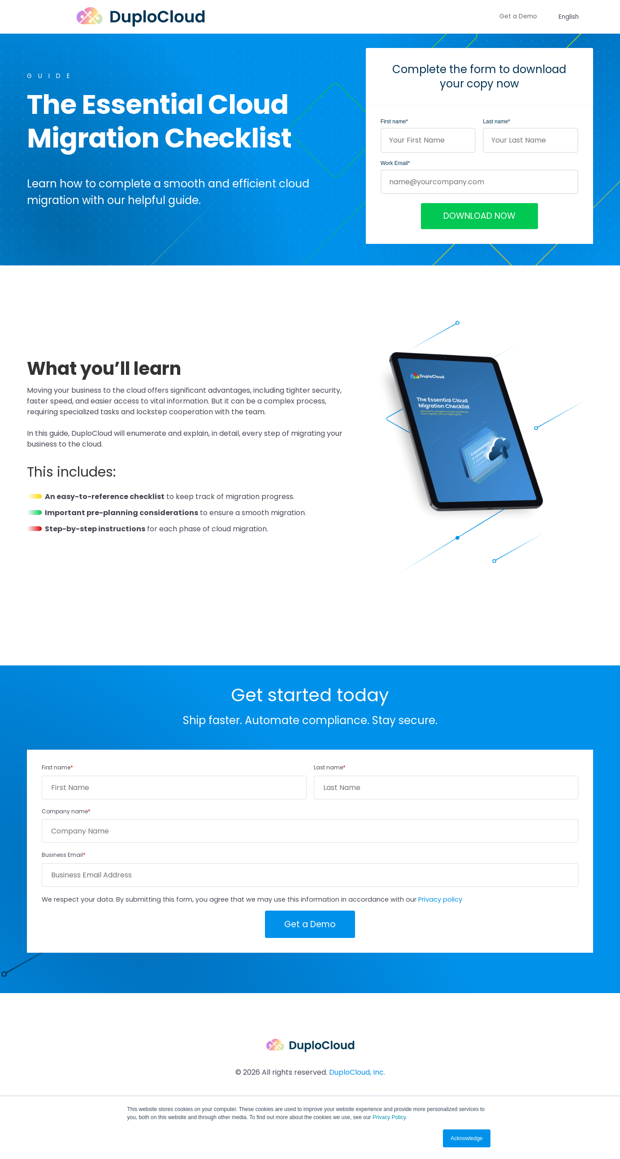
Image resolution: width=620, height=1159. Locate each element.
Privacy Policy (389, 1117)
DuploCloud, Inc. (357, 1072)
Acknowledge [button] (466, 1138)
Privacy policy (440, 899)
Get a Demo (518, 16)
